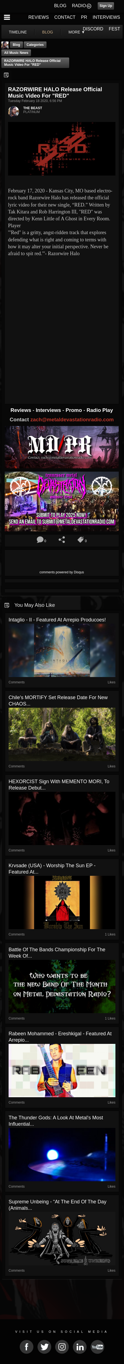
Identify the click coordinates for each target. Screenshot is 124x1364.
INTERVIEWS (106, 17)
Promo (74, 410)
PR (84, 17)
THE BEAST (32, 108)
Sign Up (106, 6)
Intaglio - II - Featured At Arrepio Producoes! (57, 620)
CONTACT (64, 17)
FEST (114, 29)
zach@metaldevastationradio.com (72, 419)
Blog (16, 45)
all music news (16, 53)
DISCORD (93, 29)
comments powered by (62, 572)
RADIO (79, 5)
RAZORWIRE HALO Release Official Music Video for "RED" (32, 63)
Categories (35, 45)
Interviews (49, 410)
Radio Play (100, 410)
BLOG (60, 5)
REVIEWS (39, 17)
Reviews (22, 410)
